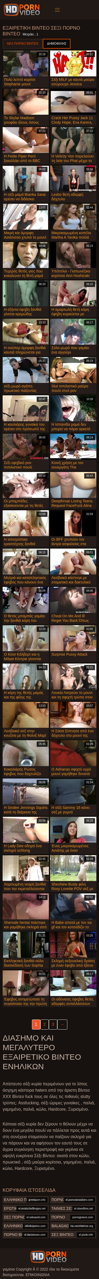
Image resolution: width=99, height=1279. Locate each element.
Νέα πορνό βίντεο (22, 43)
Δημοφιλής (56, 43)
